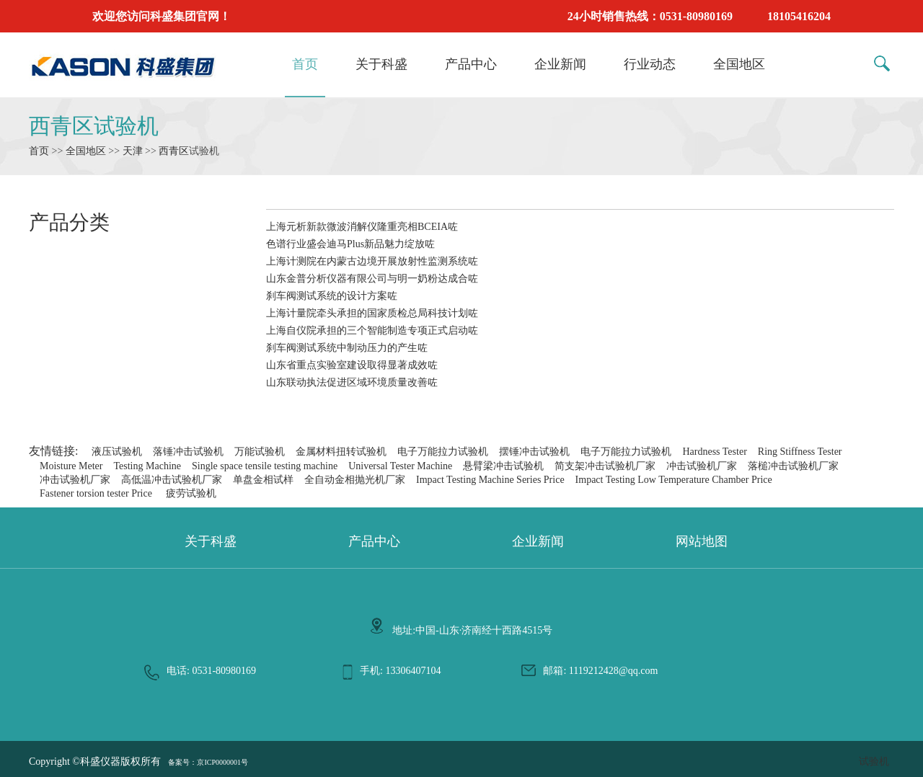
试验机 (874, 761)
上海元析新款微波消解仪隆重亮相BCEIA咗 (362, 226)
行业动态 (650, 64)
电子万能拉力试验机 (442, 451)
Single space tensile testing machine (264, 466)
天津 (133, 151)
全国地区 (739, 64)
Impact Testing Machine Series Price (490, 479)
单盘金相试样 (263, 479)
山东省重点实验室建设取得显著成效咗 (352, 365)
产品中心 (471, 64)
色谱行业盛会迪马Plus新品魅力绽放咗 (350, 244)
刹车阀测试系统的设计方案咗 (331, 295)
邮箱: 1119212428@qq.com (600, 670)
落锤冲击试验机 (188, 451)
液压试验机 (117, 451)
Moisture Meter (71, 466)
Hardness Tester (714, 451)
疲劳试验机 (191, 493)
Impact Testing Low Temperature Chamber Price (673, 479)
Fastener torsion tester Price (96, 493)
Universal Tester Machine (400, 466)
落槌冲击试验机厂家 (793, 466)
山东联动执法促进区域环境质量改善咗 (352, 382)
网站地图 (702, 541)
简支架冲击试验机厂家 (605, 466)
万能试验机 (259, 451)
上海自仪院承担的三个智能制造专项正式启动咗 (372, 330)
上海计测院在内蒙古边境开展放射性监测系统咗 (372, 261)
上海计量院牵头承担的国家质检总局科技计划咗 (372, 313)
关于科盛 (381, 64)
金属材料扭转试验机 (341, 451)
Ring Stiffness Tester (800, 451)
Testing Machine (147, 466)
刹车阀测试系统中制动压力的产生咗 (347, 347)
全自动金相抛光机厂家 (354, 479)
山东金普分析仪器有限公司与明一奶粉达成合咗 (372, 278)
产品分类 (69, 222)
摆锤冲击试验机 (534, 451)
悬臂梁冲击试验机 (503, 466)
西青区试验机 (94, 126)
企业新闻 (560, 64)
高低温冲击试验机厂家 (171, 479)
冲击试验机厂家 (701, 466)
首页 (305, 64)
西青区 (174, 151)
